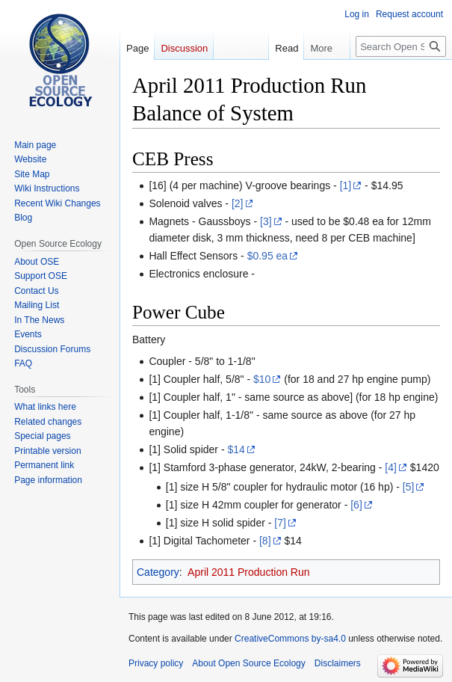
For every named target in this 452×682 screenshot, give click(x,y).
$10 (261, 379)
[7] (280, 523)
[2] (238, 203)
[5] (409, 487)
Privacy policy (156, 663)
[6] (356, 505)
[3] (266, 221)
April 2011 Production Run (248, 572)
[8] (265, 541)
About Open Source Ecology (248, 663)
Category (158, 572)
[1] (346, 185)
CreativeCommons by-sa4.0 (290, 638)
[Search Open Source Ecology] (401, 46)
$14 (235, 449)
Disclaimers (338, 663)
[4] (391, 467)
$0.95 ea (267, 256)
